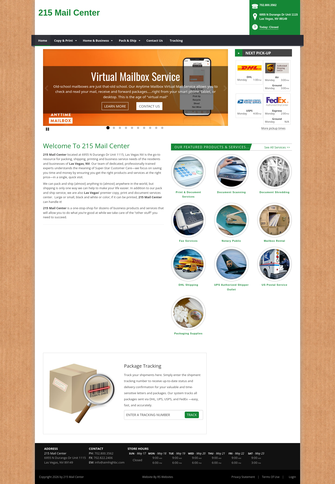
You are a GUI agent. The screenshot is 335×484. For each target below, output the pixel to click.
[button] (264, 29)
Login (292, 477)
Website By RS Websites (157, 477)
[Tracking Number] (155, 415)
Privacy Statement (243, 477)
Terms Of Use (271, 477)
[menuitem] (42, 40)
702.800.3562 (267, 5)
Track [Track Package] (192, 415)
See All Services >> (277, 147)
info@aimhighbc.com (110, 462)
